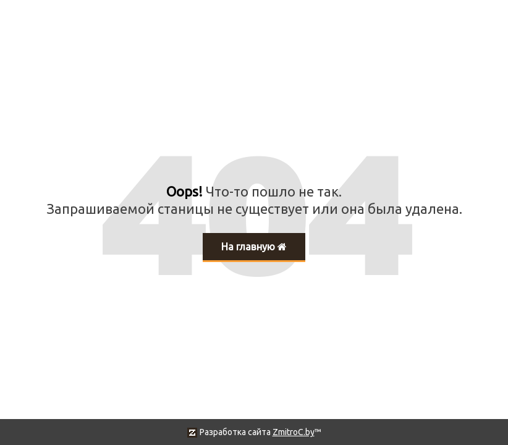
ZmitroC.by (294, 432)
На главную (254, 246)
